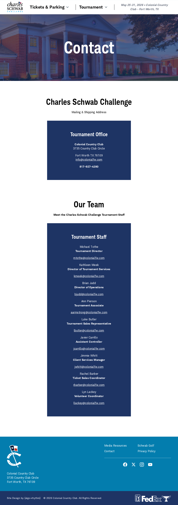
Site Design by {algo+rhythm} (24, 498)
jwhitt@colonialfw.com (88, 366)
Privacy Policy (146, 451)
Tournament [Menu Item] (93, 7)
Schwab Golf (146, 445)
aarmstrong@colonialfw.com (89, 312)
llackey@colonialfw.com (89, 403)
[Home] (15, 7)
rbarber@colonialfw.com (89, 385)
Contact (109, 451)
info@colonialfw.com (89, 159)
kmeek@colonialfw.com (89, 276)
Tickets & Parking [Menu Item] (49, 7)
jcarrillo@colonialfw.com (89, 348)
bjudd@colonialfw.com (89, 294)
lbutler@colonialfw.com (89, 330)
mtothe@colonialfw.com (88, 258)
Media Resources (115, 445)
